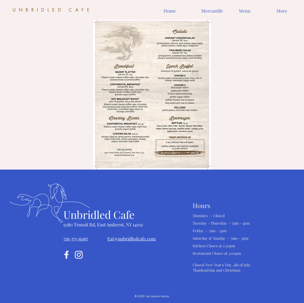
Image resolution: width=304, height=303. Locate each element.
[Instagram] (78, 254)
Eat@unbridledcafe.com (131, 239)
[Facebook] (66, 254)
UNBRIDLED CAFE (53, 10)
